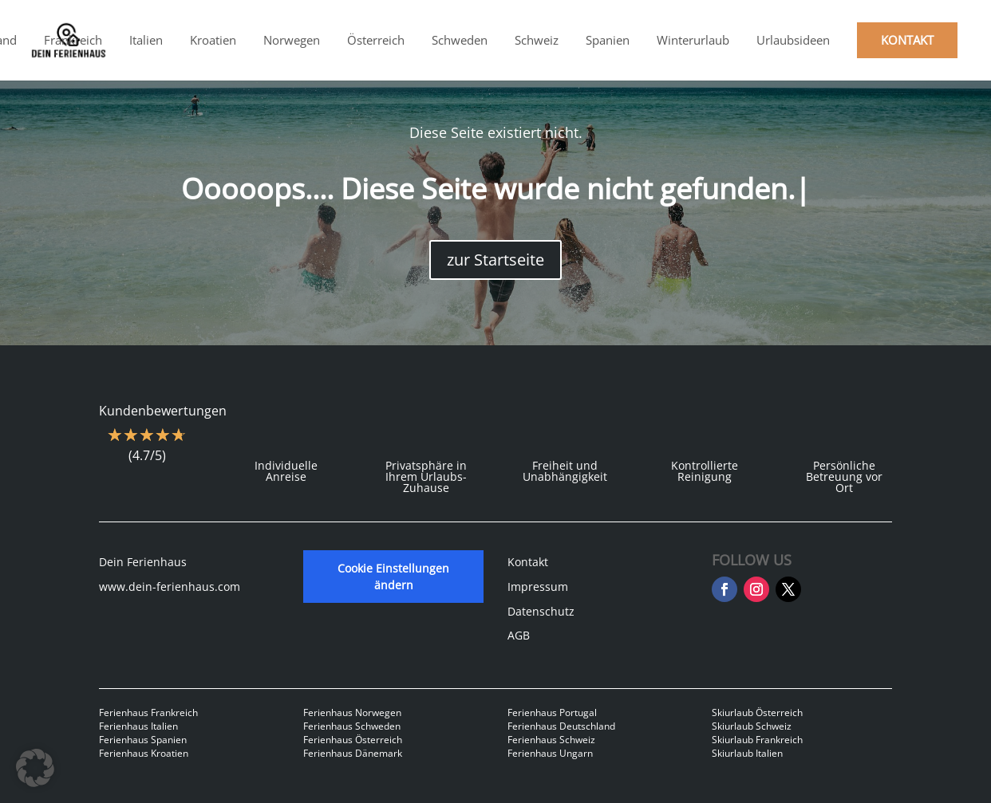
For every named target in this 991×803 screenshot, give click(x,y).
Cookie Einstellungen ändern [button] (393, 576)
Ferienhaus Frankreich (148, 712)
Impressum (537, 586)
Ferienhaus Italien (138, 726)
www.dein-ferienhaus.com (169, 586)
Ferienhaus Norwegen (352, 712)
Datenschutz (540, 611)
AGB (518, 635)
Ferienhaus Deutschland (561, 726)
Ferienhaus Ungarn (550, 753)
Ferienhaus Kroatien (143, 753)
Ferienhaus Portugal (552, 712)
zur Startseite (495, 259)
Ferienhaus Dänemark (352, 753)
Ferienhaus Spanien (143, 739)
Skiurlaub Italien (747, 753)
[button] (35, 768)
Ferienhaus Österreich (352, 739)
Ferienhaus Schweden (352, 726)
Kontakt (527, 561)
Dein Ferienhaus (143, 561)
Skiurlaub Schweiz (752, 726)
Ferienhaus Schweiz (551, 739)
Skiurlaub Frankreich (757, 739)
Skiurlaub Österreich (757, 712)
